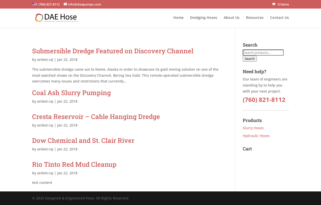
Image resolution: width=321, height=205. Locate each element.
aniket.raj (45, 59)
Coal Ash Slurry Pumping (71, 92)
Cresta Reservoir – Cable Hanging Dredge (96, 116)
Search (250, 58)
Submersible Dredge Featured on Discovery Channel (112, 51)
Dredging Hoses (203, 18)
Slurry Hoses (253, 128)
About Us (231, 18)
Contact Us (279, 18)
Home (178, 18)
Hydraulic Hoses (256, 135)
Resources (255, 18)
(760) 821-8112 (264, 99)
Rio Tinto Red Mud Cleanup (74, 164)
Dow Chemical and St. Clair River (83, 140)
